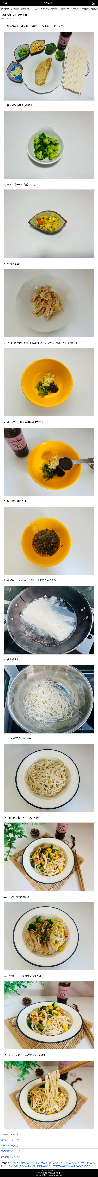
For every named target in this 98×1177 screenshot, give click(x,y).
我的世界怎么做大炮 (61, 1166)
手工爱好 (35, 9)
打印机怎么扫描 (11, 1166)
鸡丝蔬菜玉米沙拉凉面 (10, 1134)
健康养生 (55, 9)
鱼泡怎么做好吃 (40, 1163)
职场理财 (75, 9)
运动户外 (65, 9)
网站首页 (5, 9)
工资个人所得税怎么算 (80, 1166)
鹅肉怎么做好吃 (72, 1163)
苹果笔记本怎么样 (27, 1166)
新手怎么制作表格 (56, 1163)
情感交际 (85, 9)
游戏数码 (25, 9)
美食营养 (15, 9)
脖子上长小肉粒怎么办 (22, 1163)
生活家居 (45, 9)
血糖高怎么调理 (44, 1166)
